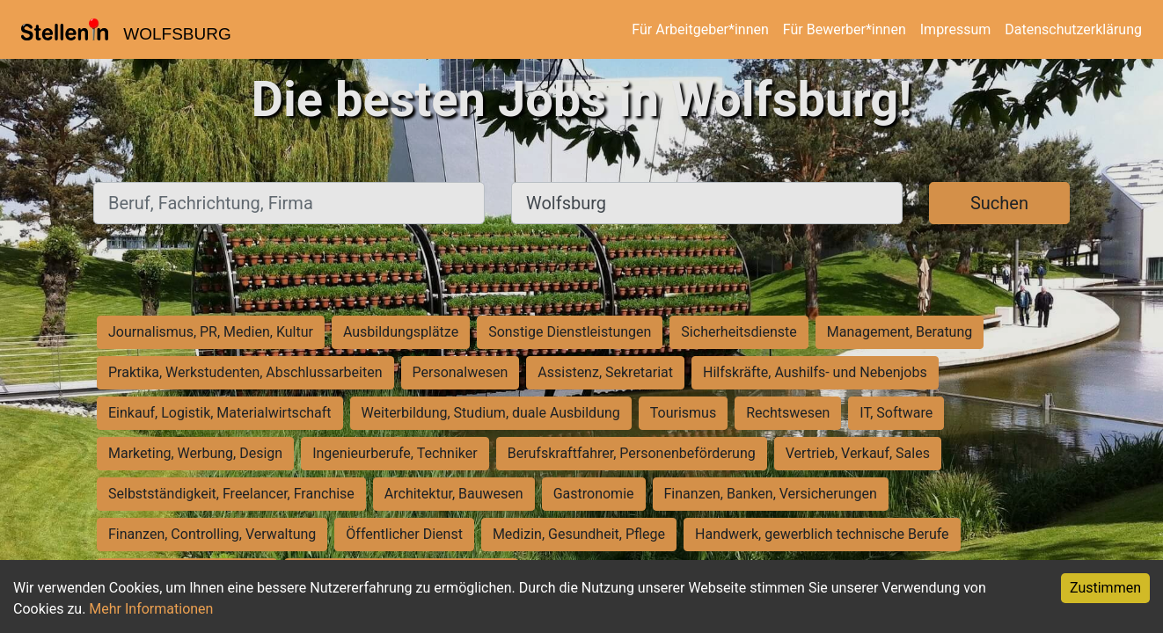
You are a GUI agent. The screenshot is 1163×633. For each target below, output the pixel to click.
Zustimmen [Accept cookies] (1105, 587)
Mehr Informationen (151, 608)
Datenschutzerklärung (1073, 29)
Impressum (955, 29)
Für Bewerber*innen (844, 29)
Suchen (999, 203)
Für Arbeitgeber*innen (700, 29)
